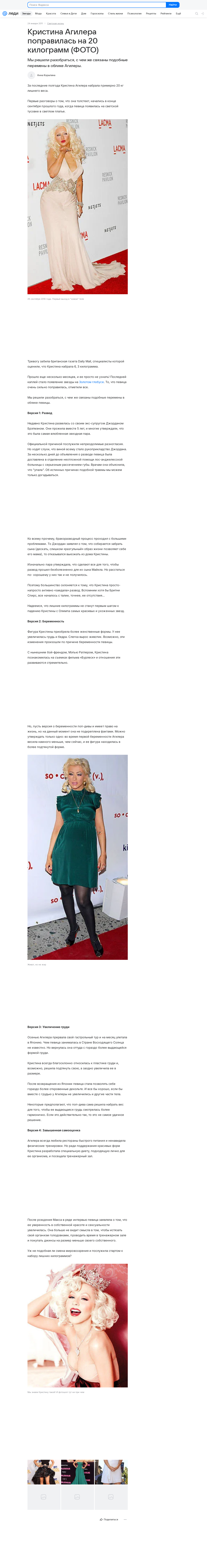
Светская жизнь (55, 23)
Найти (172, 5)
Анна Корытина (46, 75)
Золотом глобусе (91, 382)
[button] (77, 207)
